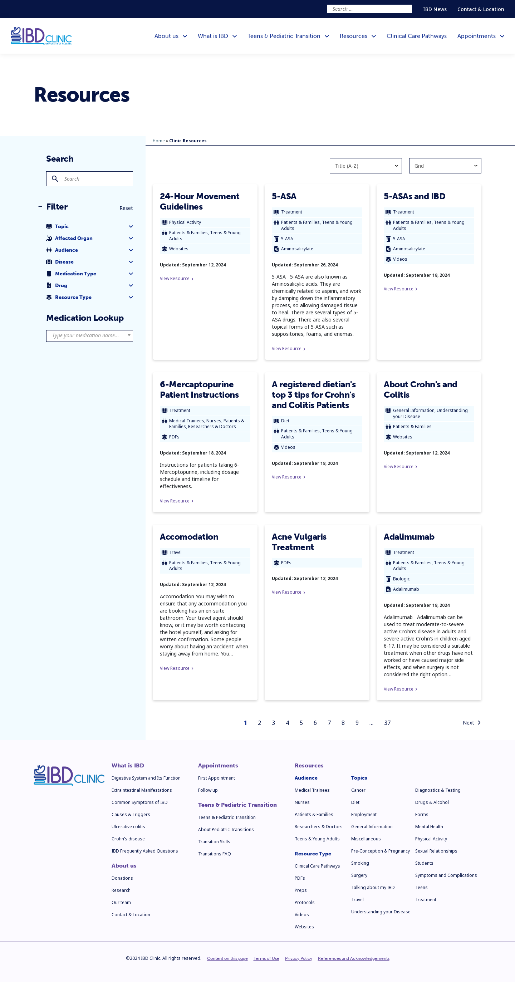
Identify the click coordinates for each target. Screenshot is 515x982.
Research (121, 890)
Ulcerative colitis (128, 827)
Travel (357, 900)
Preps (301, 890)
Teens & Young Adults (317, 839)
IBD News (435, 9)
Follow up (208, 790)
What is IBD (128, 765)
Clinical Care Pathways (317, 866)
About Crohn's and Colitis (420, 389)
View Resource (176, 278)
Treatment (425, 900)
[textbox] (89, 335)
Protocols (305, 902)
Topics (359, 778)
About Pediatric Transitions (226, 829)
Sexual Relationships (436, 851)
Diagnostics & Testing (438, 790)
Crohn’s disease (128, 839)
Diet (355, 802)
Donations (122, 878)
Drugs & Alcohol (432, 802)
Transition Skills (214, 842)
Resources (309, 765)
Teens (421, 887)
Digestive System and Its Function (146, 778)
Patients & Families (314, 814)
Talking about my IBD (373, 887)
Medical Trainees (312, 790)
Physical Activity (431, 839)
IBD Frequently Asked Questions (145, 851)
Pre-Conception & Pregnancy (380, 851)
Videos (302, 915)
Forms (421, 814)
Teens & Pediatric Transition (237, 805)
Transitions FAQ (214, 854)
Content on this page (227, 958)
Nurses (302, 802)
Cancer (358, 790)
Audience (306, 778)
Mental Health (429, 827)
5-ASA (284, 196)
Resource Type (313, 854)
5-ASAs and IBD (414, 196)
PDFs (300, 878)
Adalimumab (409, 536)
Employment (364, 814)
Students (424, 863)
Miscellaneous (366, 839)
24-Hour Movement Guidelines (199, 201)
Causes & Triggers (131, 814)
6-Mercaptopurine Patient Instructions (199, 389)
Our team (121, 902)
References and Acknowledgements (353, 958)
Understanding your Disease (381, 912)
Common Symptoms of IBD (140, 802)
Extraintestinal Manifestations (142, 790)
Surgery (359, 875)
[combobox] (89, 336)
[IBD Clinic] (41, 36)
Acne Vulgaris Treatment (299, 541)
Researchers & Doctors (319, 827)
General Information (372, 827)
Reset (126, 208)
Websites (304, 927)
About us (124, 866)
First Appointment (216, 778)
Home (159, 141)
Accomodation (189, 536)
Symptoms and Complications (446, 875)
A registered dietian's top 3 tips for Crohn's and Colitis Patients (313, 394)
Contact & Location (480, 9)
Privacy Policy (298, 958)
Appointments (218, 765)
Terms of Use (266, 958)
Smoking (360, 863)
